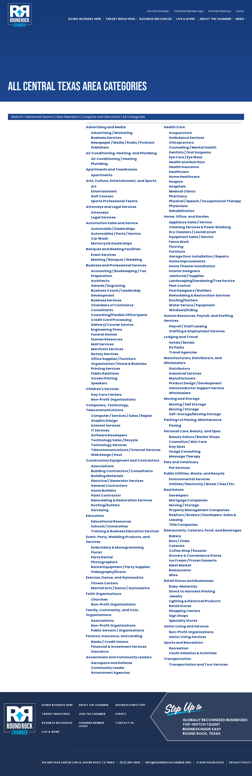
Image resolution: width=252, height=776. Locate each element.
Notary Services (104, 354)
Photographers (104, 562)
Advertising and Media (106, 127)
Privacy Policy (240, 762)
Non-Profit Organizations (113, 399)
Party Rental (102, 557)
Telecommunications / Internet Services (125, 450)
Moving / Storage (184, 409)
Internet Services (105, 425)
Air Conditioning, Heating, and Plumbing (121, 153)
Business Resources (155, 19)
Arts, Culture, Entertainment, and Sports (121, 180)
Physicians (178, 206)
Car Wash (99, 238)
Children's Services (102, 389)
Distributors (179, 368)
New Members (68, 116)
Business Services (106, 137)
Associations (102, 466)
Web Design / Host (106, 454)
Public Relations (105, 373)
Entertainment (104, 191)
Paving (175, 425)
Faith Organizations (103, 593)
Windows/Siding (183, 310)
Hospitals (177, 186)
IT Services (100, 430)
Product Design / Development (195, 383)
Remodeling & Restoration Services (121, 500)
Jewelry (175, 596)
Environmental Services (189, 479)
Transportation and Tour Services (198, 664)
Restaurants (180, 570)
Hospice (176, 181)
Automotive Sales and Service (112, 223)
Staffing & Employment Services (197, 331)
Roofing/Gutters (105, 505)
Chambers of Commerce (112, 305)
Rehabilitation (181, 211)
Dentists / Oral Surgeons (190, 152)
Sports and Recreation (183, 642)
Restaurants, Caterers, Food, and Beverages (202, 530)
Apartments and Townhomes (111, 169)
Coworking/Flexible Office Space (119, 315)
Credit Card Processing (111, 319)
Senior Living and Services (186, 626)
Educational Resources (111, 521)
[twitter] (44, 750)
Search (17, 116)
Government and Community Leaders (119, 657)
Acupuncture (180, 132)
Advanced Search (39, 116)
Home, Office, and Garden (186, 216)
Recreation (178, 648)
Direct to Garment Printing (192, 591)
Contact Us (125, 723)
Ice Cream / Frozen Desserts (193, 560)
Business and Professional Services (116, 265)
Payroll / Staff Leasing (188, 326)
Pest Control (180, 285)
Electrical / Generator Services (117, 480)
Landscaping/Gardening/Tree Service (202, 280)
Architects (100, 280)
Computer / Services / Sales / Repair (121, 415)
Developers (178, 495)
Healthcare (179, 172)
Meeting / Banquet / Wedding (116, 259)
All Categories (134, 116)
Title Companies (183, 524)
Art (93, 186)
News (240, 19)
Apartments (101, 175)
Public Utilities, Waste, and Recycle (194, 473)
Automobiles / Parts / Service (116, 233)
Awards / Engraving (108, 285)
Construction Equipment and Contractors (122, 460)
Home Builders (103, 490)
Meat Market (180, 565)
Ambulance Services (186, 137)
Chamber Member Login (189, 11)
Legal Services (103, 217)
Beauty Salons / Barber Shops (194, 437)
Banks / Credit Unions (109, 641)
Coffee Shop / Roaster (188, 550)
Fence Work (179, 241)
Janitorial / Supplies (186, 276)
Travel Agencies (183, 352)
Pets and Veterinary (181, 462)
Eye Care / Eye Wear (186, 157)
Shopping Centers (184, 611)
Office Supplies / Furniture (113, 358)
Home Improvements (187, 261)
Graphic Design (104, 420)
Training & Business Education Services (125, 531)
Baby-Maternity (183, 586)
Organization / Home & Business (119, 363)
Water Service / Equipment (192, 305)
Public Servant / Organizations (117, 630)
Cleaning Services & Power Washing (200, 227)
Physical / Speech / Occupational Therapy (205, 201)
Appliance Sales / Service (190, 222)
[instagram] (60, 750)
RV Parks (176, 347)
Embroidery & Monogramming (117, 547)
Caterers (176, 545)
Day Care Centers (106, 394)
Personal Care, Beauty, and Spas (192, 431)
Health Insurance (184, 167)
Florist (96, 552)
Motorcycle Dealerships (111, 243)
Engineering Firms (106, 329)
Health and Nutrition (187, 162)
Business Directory (220, 11)
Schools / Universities (109, 526)
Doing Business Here (84, 19)
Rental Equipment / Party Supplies (120, 567)
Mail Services (102, 344)
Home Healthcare (184, 176)
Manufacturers (182, 378)
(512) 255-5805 (130, 762)
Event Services (103, 254)
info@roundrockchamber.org (169, 762)
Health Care (174, 127)
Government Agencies (110, 672)
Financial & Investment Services (118, 646)
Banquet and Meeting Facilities (113, 249)
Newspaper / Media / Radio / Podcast (122, 142)
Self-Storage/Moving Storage (195, 414)
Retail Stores (180, 606)
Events (240, 11)
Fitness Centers (104, 583)
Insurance (99, 651)
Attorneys (99, 212)
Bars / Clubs (179, 541)
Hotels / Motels (182, 342)
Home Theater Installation (192, 266)
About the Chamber (215, 19)
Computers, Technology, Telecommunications (107, 407)
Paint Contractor (106, 495)
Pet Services (179, 467)
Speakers (99, 383)
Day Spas (177, 446)
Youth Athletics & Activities (193, 653)
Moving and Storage (181, 398)
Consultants (102, 310)
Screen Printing (104, 378)
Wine (173, 575)
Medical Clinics (182, 191)
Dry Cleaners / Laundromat (192, 232)
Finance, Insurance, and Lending (114, 636)
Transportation (177, 658)
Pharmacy (178, 196)
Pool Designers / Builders (190, 290)
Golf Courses (102, 196)
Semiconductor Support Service (196, 388)
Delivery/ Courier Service (112, 324)
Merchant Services (107, 349)
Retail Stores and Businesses (189, 580)
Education (95, 515)
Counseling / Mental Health (192, 147)
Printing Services (105, 368)
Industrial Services (185, 373)
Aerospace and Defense (111, 663)
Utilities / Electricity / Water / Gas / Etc (201, 484)
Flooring (176, 246)
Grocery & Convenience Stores (195, 555)
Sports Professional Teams (114, 201)
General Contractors (109, 485)
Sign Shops (178, 615)
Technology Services (109, 445)
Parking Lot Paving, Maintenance (192, 419)
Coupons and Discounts (101, 116)
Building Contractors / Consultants (122, 471)
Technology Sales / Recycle (114, 440)
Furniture (177, 251)
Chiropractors (181, 142)
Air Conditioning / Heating (114, 159)
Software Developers (109, 435)
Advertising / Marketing (112, 132)
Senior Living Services (187, 637)
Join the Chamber (158, 11)
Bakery (175, 536)
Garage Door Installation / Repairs (199, 256)
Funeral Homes (104, 334)
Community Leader (108, 667)
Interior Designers (184, 271)
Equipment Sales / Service (191, 237)
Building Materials (107, 476)
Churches (99, 599)
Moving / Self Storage (187, 404)
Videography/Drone (108, 572)
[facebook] (52, 750)
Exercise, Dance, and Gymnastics (114, 577)
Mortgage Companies (188, 500)
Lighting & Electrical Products (194, 601)
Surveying (99, 510)
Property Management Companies (199, 510)
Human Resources (106, 339)
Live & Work (185, 19)
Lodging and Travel (181, 337)
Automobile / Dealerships (113, 228)
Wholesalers (180, 393)
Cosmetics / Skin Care (188, 441)
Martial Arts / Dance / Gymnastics (120, 588)
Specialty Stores (183, 620)
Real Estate (174, 489)
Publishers (100, 147)
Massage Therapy (184, 456)
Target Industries (120, 19)
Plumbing (99, 163)
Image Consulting (185, 451)
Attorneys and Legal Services (111, 206)
